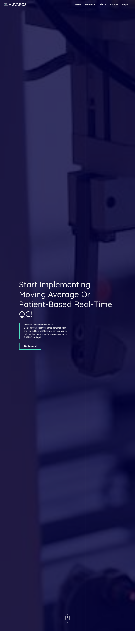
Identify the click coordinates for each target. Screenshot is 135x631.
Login (126, 5)
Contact (114, 4)
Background (30, 346)
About (103, 4)
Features (90, 4)
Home (78, 4)
